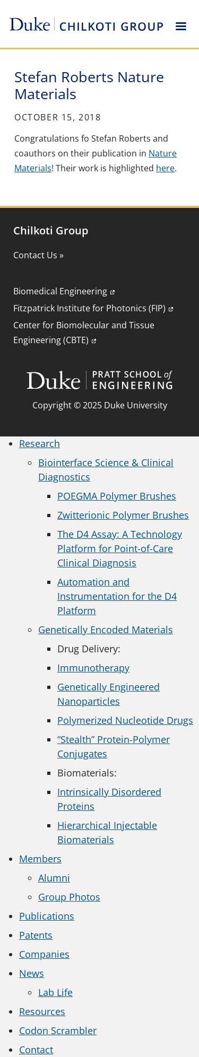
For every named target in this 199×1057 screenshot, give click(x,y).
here (165, 168)
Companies (44, 954)
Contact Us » (38, 255)
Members (40, 858)
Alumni (54, 877)
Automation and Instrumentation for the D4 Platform (117, 596)
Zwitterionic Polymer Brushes (123, 515)
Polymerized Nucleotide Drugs (125, 720)
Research (39, 443)
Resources (42, 1011)
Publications (46, 916)
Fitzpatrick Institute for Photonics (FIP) (89, 308)
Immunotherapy (93, 667)
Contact (36, 1049)
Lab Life (55, 992)
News (31, 973)
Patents (36, 935)
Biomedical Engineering (60, 291)
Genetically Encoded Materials (105, 629)
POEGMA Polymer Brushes (116, 496)
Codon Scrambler (58, 1030)
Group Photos (69, 896)
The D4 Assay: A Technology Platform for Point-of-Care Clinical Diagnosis (119, 548)
